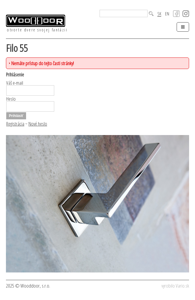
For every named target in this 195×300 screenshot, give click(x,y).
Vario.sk (182, 285)
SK (159, 14)
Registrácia (15, 123)
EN (167, 13)
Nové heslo (37, 123)
